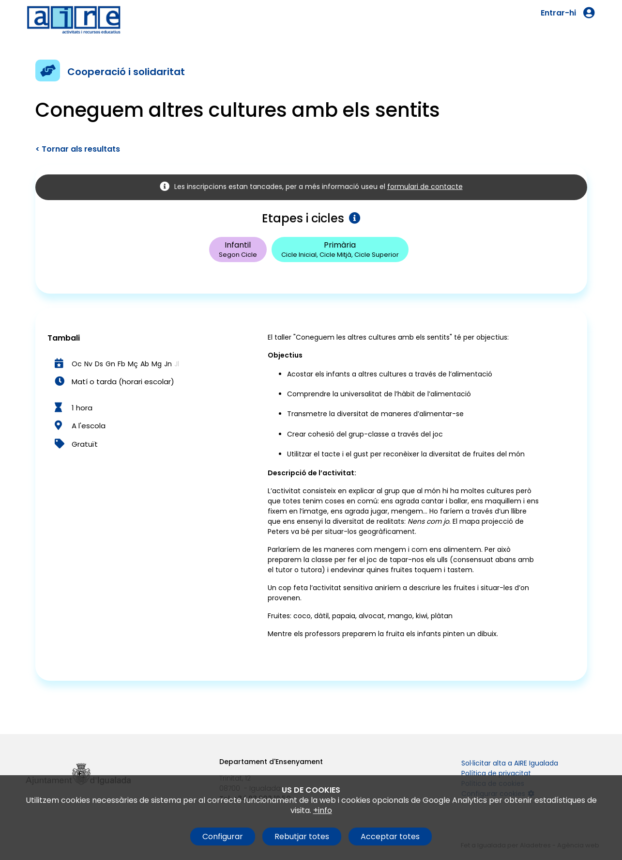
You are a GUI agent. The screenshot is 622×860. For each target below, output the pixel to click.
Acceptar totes (390, 836)
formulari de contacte (425, 186)
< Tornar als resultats (77, 149)
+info (322, 810)
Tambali (63, 338)
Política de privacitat (496, 773)
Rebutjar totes (301, 836)
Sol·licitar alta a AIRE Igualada (509, 763)
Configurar (222, 836)
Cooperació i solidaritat (126, 71)
